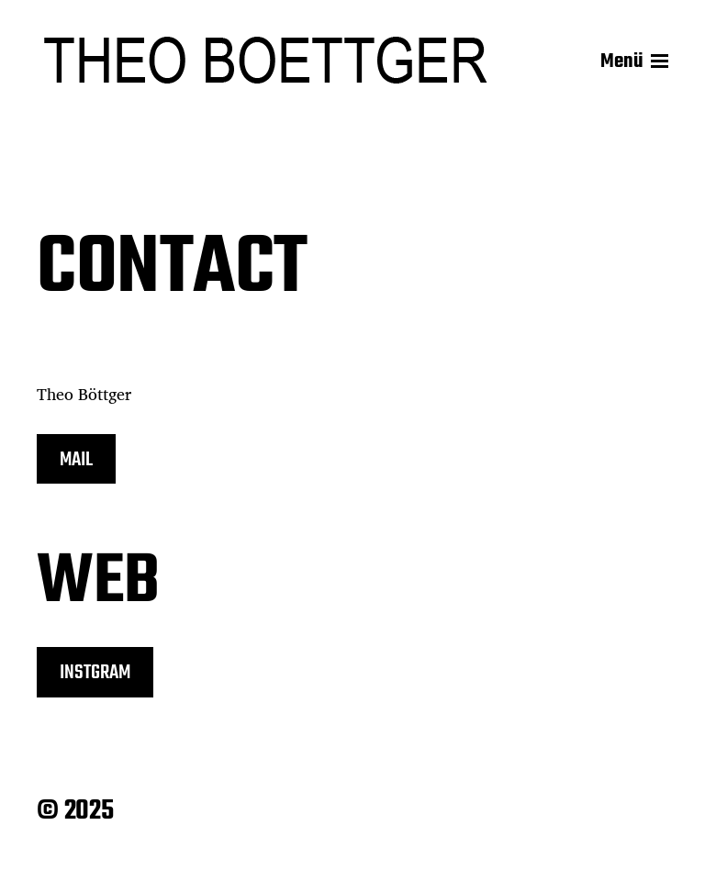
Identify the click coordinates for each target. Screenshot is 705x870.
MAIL (76, 459)
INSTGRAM (95, 672)
